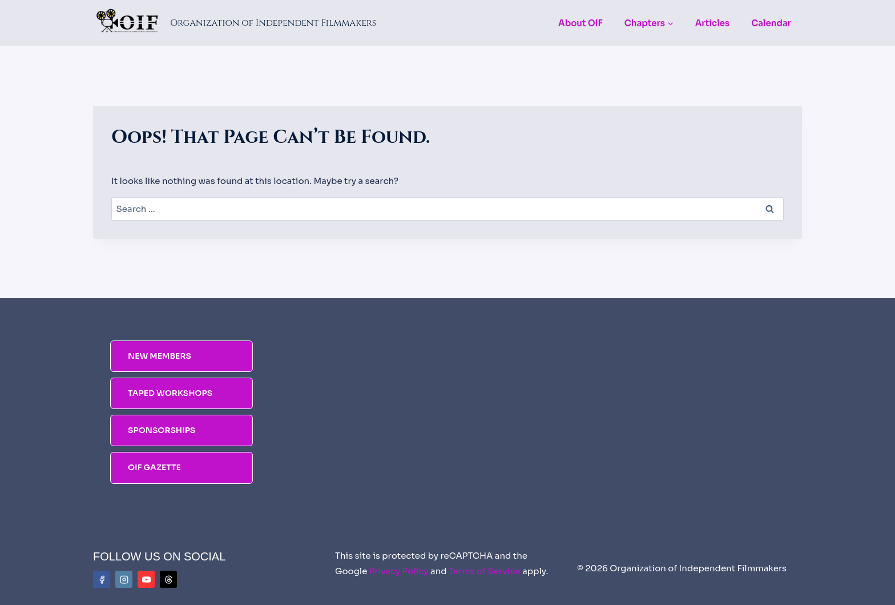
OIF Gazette (154, 467)
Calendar (771, 23)
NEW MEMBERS (159, 356)
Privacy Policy (399, 571)
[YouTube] (146, 579)
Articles (712, 23)
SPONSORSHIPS (161, 430)
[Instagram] (123, 579)
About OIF (580, 23)
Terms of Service (485, 571)
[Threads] (168, 579)
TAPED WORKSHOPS (170, 393)
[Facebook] (101, 579)
